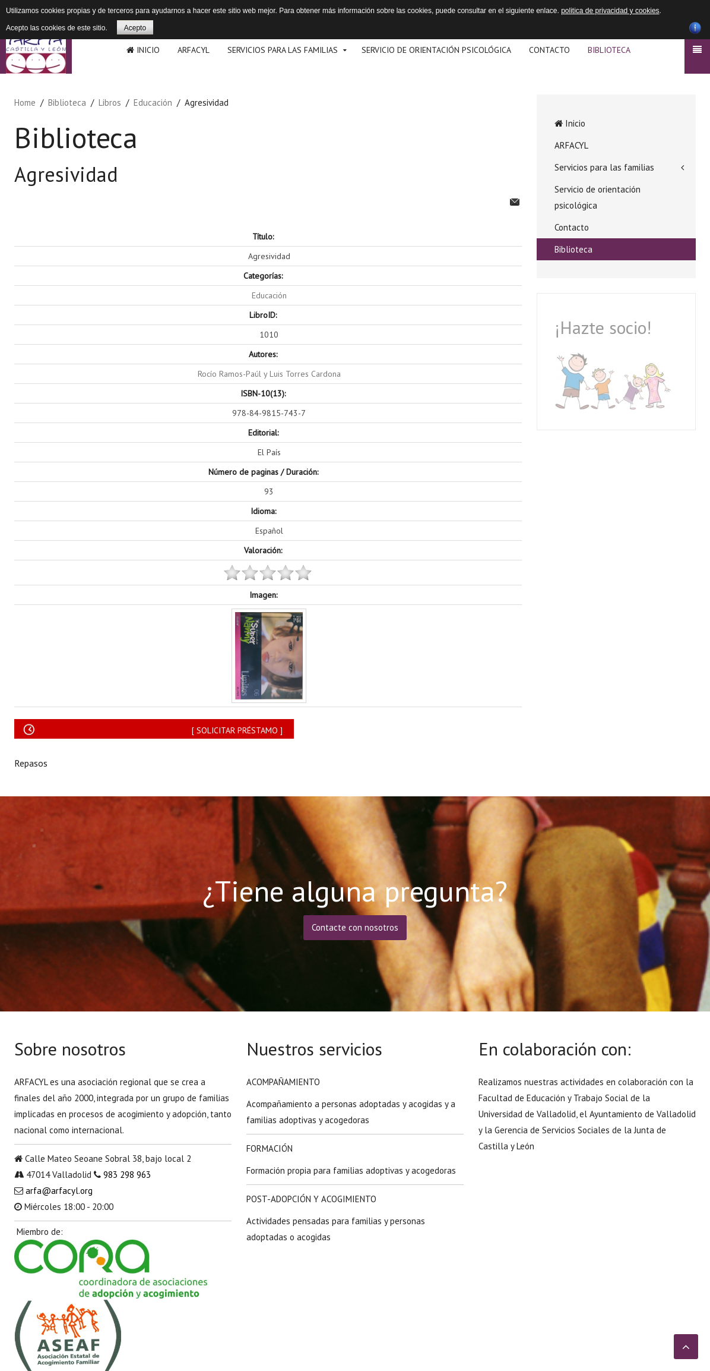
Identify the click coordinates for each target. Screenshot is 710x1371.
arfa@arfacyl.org (59, 1190)
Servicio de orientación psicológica (436, 50)
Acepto (135, 28)
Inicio (143, 50)
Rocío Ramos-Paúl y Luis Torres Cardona (269, 373)
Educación (153, 102)
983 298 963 (127, 1174)
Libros (110, 102)
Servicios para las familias (282, 50)
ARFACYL (194, 50)
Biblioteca (609, 50)
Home (25, 102)
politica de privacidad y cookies (610, 11)
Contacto (549, 50)
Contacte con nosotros (355, 927)
